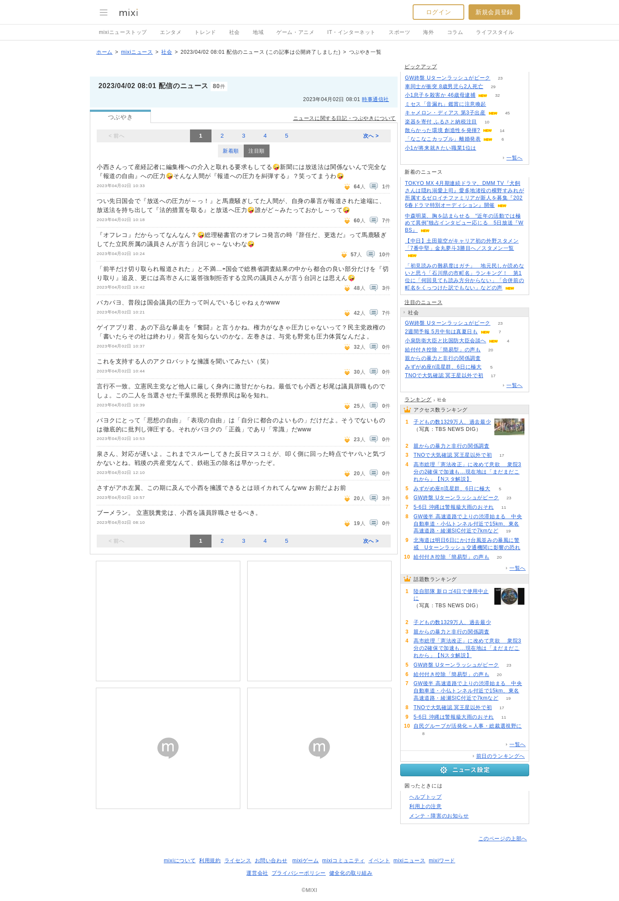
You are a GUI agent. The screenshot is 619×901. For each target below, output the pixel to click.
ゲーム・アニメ (295, 32)
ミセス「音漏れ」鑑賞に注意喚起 (445, 104)
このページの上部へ (502, 839)
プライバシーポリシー (299, 873)
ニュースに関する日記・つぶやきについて (344, 118)
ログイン (438, 12)
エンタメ (170, 32)
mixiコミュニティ (343, 861)
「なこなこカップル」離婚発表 (443, 139)
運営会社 (257, 873)
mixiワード (442, 861)
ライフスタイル (495, 32)
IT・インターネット (351, 32)
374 (423, 613)
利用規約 (210, 861)
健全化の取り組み (351, 873)
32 (497, 95)
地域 (258, 32)
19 (508, 531)
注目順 (256, 151)
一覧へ (514, 158)
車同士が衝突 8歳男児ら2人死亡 (444, 86)
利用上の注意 (425, 806)
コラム (455, 32)
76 (495, 104)
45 (507, 113)
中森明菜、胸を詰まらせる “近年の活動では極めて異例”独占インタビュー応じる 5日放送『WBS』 (464, 223)
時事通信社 (375, 99)
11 (503, 507)
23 (500, 78)
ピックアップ (420, 67)
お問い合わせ (271, 861)
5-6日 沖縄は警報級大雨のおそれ (454, 507)
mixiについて (180, 861)
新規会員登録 (494, 12)
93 (486, 148)
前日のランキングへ (500, 756)
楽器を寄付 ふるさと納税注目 (441, 122)
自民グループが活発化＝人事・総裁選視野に (468, 726)
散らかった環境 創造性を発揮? (442, 130)
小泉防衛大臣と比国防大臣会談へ (445, 341)
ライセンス (237, 861)
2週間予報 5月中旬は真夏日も (441, 332)
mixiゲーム (305, 861)
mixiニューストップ (123, 32)
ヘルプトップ (425, 797)
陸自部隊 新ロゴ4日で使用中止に (451, 595)
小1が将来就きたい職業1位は (440, 148)
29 (493, 86)
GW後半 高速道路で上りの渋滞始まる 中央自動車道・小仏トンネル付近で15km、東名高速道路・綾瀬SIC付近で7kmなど (468, 524)
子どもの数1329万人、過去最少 (452, 422)
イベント (379, 861)
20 (490, 349)
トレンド (205, 32)
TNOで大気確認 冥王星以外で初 (444, 375)
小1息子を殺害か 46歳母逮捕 (440, 95)
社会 (234, 32)
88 (481, 479)
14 (501, 130)
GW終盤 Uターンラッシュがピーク (447, 78)
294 (423, 436)
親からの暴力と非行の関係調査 (443, 358)
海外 (428, 32)
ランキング (418, 400)
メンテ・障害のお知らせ (439, 816)
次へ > (371, 136)
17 (493, 375)
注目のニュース (423, 302)
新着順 (231, 151)
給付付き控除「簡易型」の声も (443, 350)
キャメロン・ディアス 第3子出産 (445, 113)
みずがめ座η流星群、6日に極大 (443, 367)
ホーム (104, 52)
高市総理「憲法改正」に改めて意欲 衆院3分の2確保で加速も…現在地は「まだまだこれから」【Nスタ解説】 (467, 471)
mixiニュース (137, 52)
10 (486, 122)
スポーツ (399, 32)
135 (490, 358)
